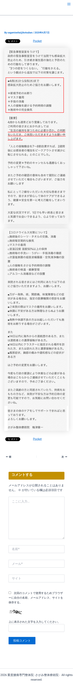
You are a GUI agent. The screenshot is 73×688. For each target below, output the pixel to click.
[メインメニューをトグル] (69, 4)
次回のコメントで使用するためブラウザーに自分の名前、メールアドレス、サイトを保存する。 (36, 597)
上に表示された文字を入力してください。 (34, 621)
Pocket (37, 41)
